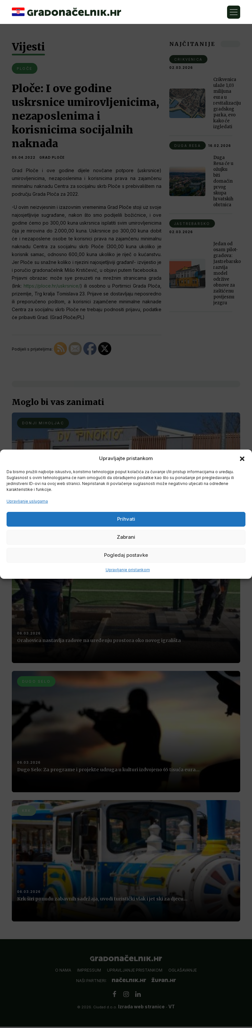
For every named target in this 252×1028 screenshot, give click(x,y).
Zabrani (126, 537)
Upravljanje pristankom (128, 569)
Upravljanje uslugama (27, 501)
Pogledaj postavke (126, 555)
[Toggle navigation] (233, 12)
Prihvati (126, 519)
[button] (242, 458)
